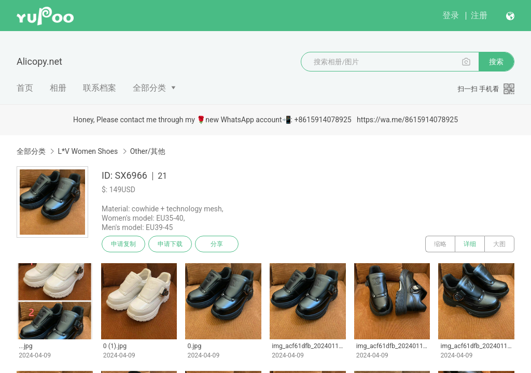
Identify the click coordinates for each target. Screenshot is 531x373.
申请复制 (123, 244)
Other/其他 (147, 151)
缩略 (440, 244)
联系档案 (99, 88)
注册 (479, 15)
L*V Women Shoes (88, 151)
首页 (25, 88)
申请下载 (170, 244)
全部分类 (149, 88)
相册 (58, 88)
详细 (470, 244)
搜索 (496, 62)
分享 (217, 244)
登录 (450, 15)
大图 (499, 244)
